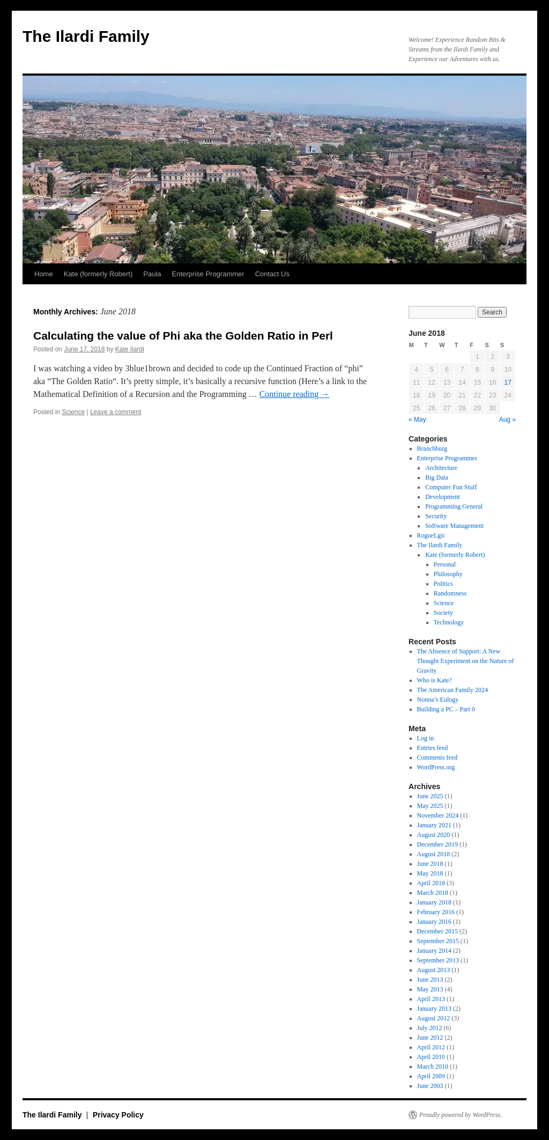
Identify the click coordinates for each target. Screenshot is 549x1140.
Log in (425, 738)
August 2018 (433, 854)
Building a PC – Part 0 (446, 709)
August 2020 (433, 835)
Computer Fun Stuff (451, 487)
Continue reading (294, 394)
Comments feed (437, 757)
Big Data (436, 477)
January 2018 (434, 902)
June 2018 (430, 863)
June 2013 (430, 979)
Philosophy (448, 574)
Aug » (507, 419)
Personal (445, 564)
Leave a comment (115, 412)
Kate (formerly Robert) (98, 274)
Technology (449, 622)
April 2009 (431, 1076)
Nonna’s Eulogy (438, 699)
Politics (443, 583)
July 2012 (429, 1028)
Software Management (454, 525)
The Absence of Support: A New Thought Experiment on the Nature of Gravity (465, 661)
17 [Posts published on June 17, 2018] (508, 382)
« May (417, 419)
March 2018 (432, 892)
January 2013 (434, 1008)
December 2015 (437, 931)
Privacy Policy (118, 1114)
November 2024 (438, 815)
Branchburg (432, 448)
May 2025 (430, 806)
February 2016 (436, 912)
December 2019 (437, 844)
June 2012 (430, 1037)
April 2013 (431, 999)
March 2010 (432, 1066)
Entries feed (432, 748)
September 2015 (438, 941)
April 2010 (431, 1057)
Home (43, 274)
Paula (152, 274)
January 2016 (434, 921)
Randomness (450, 593)
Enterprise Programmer (208, 274)
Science (73, 412)
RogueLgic (431, 535)
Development (442, 497)
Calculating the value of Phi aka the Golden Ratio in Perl (183, 335)
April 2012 (431, 1047)
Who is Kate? (434, 680)
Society (443, 612)
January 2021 (434, 825)
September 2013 (438, 960)
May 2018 (430, 873)
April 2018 (431, 883)
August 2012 (433, 1018)
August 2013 (433, 970)
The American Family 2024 (452, 690)
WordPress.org (436, 767)
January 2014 (434, 950)
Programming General (454, 506)
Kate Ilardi (129, 349)
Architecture (441, 468)
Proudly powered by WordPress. (460, 1115)
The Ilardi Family (86, 36)
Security (436, 516)
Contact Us (272, 274)
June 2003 (430, 1086)
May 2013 (430, 989)
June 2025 (430, 796)
